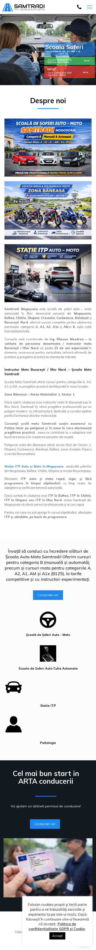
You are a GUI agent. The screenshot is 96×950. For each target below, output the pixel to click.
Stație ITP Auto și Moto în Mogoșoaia (34, 466)
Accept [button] (57, 936)
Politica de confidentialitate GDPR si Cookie (57, 926)
